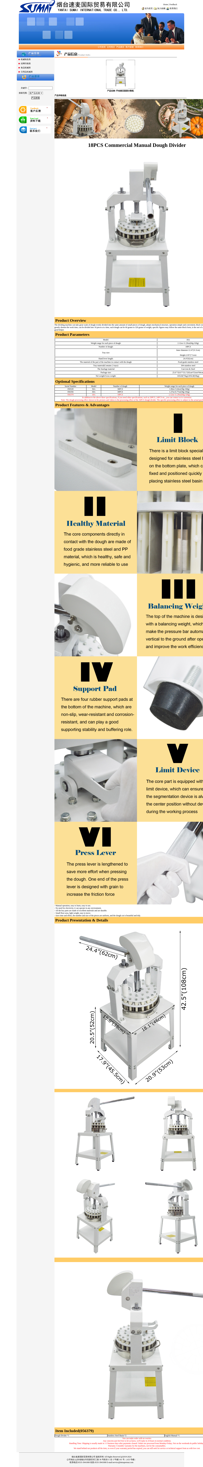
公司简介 (111, 47)
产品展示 (120, 47)
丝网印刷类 (26, 63)
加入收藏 (161, 8)
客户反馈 (130, 47)
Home (165, 4)
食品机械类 (26, 67)
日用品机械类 (27, 72)
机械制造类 (26, 59)
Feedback (173, 4)
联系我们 (139, 47)
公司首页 (102, 47)
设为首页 (149, 8)
